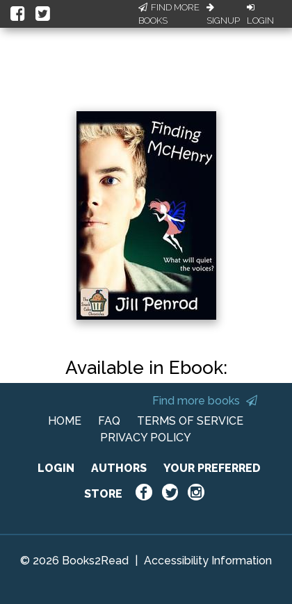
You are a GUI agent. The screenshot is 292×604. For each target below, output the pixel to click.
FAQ (109, 420)
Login (260, 14)
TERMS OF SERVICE (190, 420)
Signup (223, 14)
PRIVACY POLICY (145, 437)
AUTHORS (119, 468)
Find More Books (169, 14)
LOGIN (56, 468)
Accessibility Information (208, 560)
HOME (64, 420)
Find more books (204, 400)
